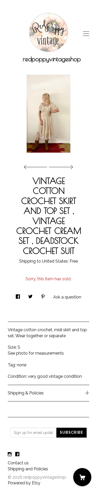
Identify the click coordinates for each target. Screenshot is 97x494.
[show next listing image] (60, 166)
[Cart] (82, 477)
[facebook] (17, 454)
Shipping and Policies (28, 468)
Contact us (18, 462)
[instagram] (10, 454)
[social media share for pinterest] (43, 295)
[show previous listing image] (37, 166)
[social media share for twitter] (30, 295)
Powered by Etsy (24, 482)
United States (55, 261)
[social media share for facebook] (18, 295)
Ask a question (67, 297)
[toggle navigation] (86, 33)
